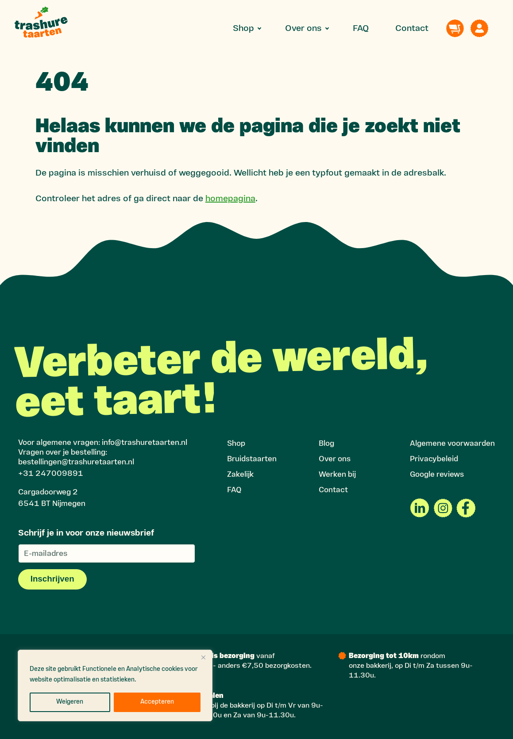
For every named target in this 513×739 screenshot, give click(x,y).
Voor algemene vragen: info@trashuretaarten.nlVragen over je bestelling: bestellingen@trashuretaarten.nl (102, 452)
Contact (411, 28)
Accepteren (157, 702)
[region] (115, 685)
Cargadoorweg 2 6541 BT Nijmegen (51, 498)
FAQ (361, 28)
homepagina (230, 199)
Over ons (303, 28)
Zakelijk (240, 475)
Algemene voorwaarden (452, 444)
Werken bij (337, 475)
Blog (326, 444)
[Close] (203, 657)
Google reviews (437, 475)
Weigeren (69, 702)
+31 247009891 (50, 474)
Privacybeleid (434, 459)
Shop (243, 28)
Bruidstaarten (252, 459)
